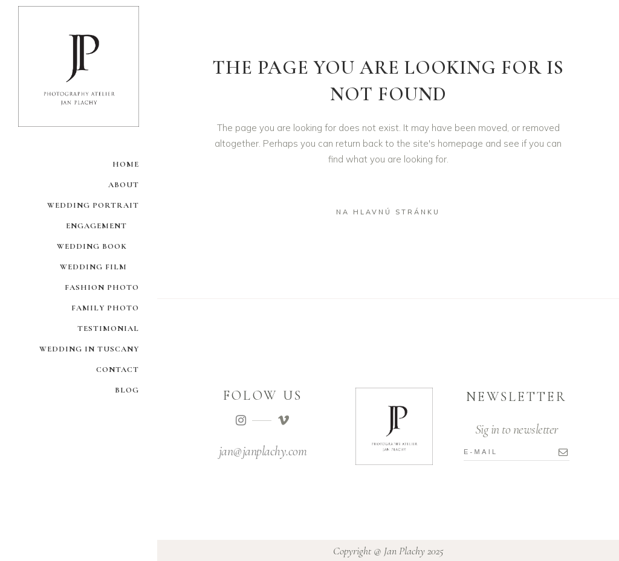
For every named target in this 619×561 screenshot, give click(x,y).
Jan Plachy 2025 (414, 550)
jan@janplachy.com (263, 451)
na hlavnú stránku (388, 212)
